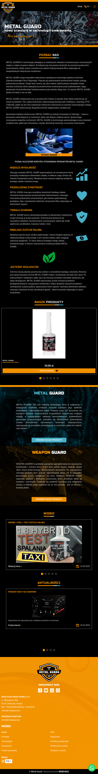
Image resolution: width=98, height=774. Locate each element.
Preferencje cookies (59, 746)
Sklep (79, 6)
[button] (40, 378)
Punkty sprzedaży (9, 750)
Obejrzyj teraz (15, 566)
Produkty (5, 737)
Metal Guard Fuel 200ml (11, 362)
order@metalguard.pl (10, 710)
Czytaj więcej (14, 625)
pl (88, 6)
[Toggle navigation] (94, 6)
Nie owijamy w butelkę (26, 36)
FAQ (52, 732)
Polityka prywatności (59, 741)
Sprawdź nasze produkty (49, 440)
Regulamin (55, 737)
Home (4, 732)
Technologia (6, 741)
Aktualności (6, 746)
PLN (8, 761)
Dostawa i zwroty (58, 750)
